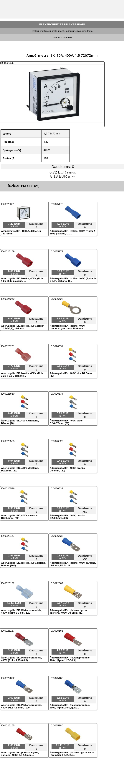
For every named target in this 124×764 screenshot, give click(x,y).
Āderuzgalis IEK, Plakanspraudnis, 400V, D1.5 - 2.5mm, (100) (21, 706)
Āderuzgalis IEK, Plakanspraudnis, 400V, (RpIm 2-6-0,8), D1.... (70, 706)
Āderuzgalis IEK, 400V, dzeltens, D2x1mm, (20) (20, 469)
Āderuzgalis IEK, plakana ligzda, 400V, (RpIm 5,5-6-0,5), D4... (72, 753)
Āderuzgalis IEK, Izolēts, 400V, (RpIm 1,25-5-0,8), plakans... (22, 327)
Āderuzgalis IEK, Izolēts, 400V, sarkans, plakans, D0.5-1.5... (73, 564)
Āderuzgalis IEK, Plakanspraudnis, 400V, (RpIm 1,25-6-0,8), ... (21, 659)
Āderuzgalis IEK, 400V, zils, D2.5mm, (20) (71, 374)
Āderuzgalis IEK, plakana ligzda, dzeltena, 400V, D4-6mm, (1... (68, 611)
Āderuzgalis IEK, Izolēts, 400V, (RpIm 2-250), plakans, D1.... (73, 232)
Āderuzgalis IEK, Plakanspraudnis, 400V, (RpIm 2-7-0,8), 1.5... (21, 611)
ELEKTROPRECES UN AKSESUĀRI (62, 24)
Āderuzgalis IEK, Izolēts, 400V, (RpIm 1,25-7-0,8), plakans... (22, 374)
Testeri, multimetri (62, 37)
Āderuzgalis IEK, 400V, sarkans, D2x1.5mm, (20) (19, 516)
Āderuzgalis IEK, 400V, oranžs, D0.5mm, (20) (67, 469)
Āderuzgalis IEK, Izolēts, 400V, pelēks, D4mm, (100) (23, 564)
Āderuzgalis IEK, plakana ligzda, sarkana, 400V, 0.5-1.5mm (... (20, 753)
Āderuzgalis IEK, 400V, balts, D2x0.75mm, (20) (66, 422)
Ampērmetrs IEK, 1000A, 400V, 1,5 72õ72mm (21, 232)
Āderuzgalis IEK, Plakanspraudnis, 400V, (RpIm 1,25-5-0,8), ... (70, 659)
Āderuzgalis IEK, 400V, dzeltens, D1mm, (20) (20, 422)
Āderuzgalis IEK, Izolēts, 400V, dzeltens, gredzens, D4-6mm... (67, 327)
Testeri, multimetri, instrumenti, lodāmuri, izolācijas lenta (62, 31)
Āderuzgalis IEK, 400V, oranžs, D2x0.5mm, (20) (67, 516)
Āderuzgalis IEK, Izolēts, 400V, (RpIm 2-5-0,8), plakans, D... (73, 279)
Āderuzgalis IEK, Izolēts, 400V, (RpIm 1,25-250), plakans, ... (22, 279)
